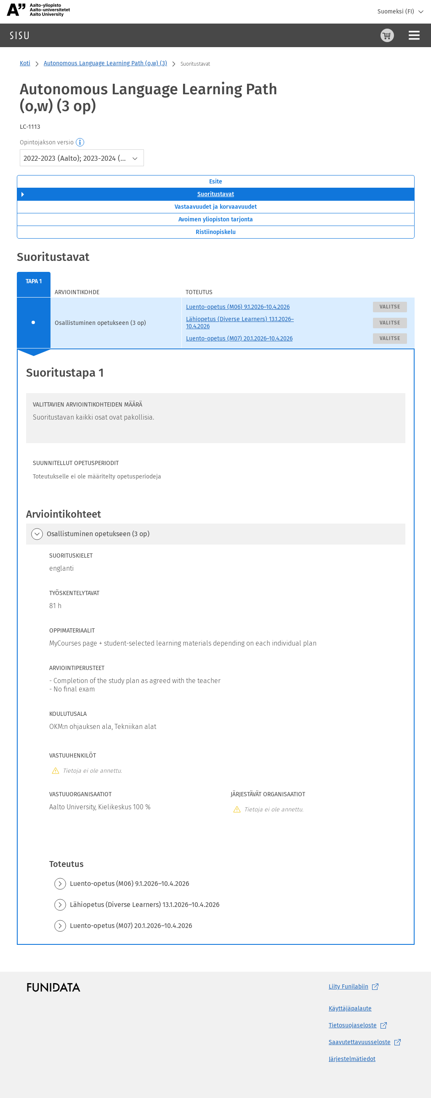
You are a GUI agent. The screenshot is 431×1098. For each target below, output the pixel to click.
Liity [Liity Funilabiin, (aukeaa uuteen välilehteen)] (355, 987)
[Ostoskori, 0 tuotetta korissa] (345, 35)
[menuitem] (34, 285)
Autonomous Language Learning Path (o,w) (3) (105, 63)
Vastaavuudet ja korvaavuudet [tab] (216, 206)
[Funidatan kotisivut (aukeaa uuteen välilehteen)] (53, 987)
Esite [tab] (215, 181)
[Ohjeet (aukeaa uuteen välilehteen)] (366, 35)
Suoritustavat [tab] (215, 194)
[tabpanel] (216, 597)
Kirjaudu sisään (403, 35)
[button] (37, 534)
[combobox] (82, 157)
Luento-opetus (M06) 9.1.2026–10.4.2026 (238, 307)
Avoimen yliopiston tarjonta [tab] (215, 219)
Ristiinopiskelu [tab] (216, 232)
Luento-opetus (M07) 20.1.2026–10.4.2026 (239, 338)
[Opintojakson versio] (80, 142)
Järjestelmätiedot (352, 1059)
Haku (56, 35)
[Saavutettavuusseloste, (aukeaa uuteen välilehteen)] (366, 1042)
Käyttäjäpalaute (350, 1008)
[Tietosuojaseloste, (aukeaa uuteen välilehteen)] (366, 1026)
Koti (25, 63)
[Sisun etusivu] (19, 35)
